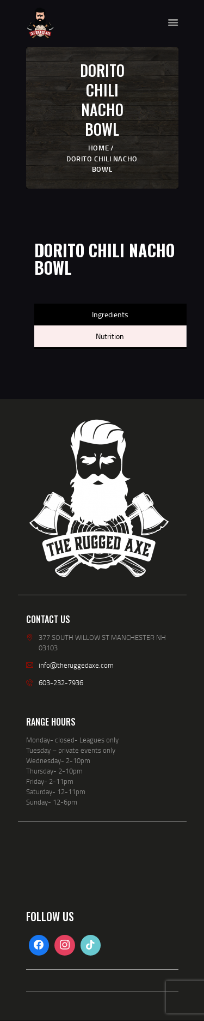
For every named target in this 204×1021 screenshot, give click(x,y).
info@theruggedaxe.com (76, 665)
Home (98, 148)
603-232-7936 (61, 682)
